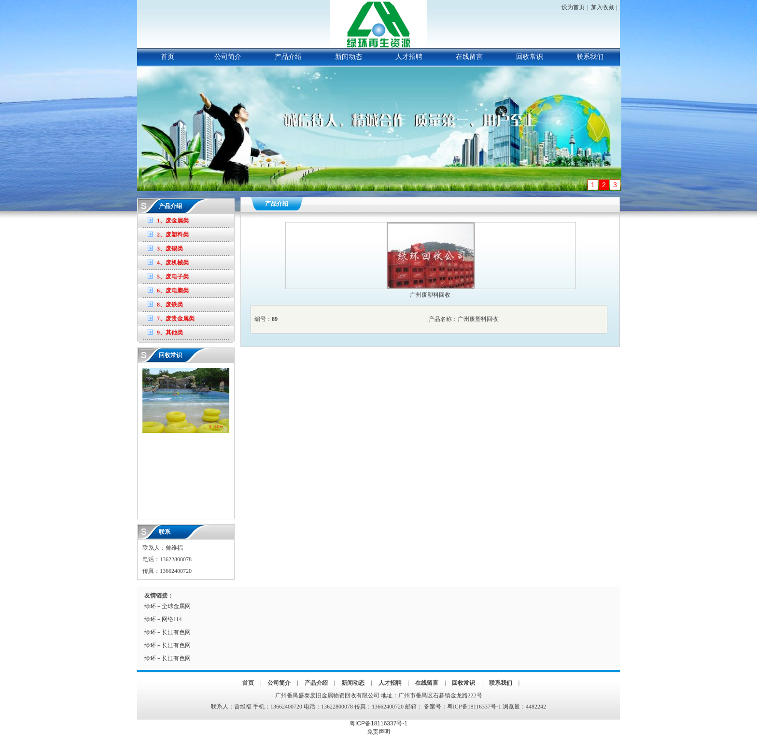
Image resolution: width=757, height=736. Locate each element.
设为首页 (573, 7)
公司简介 (227, 56)
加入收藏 (602, 7)
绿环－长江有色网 (167, 632)
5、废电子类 (173, 276)
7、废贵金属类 (176, 318)
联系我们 (589, 56)
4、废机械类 (173, 262)
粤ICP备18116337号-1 (474, 706)
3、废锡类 (170, 248)
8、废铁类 (170, 304)
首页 (167, 56)
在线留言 (469, 56)
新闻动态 (348, 56)
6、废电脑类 (173, 290)
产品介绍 (288, 56)
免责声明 (378, 731)
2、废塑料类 (173, 234)
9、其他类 (170, 332)
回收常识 (529, 56)
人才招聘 (408, 56)
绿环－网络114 (163, 619)
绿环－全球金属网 (167, 606)
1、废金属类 (173, 220)
